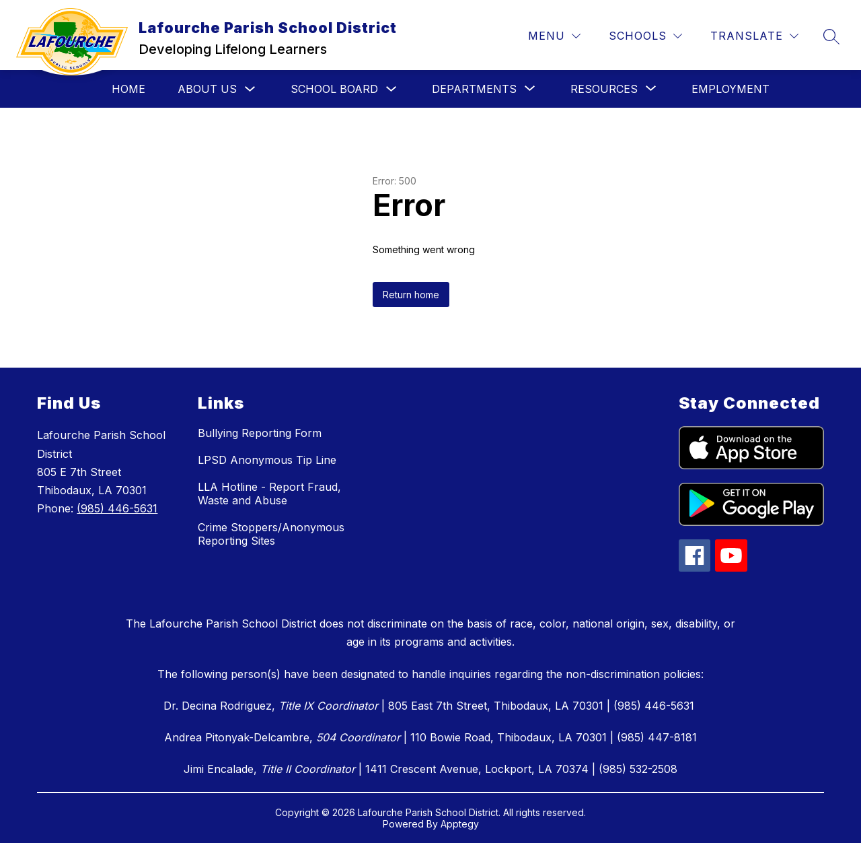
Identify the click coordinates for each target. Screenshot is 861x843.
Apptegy (460, 824)
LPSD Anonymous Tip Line (267, 460)
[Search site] (831, 36)
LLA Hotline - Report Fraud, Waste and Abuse (269, 493)
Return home (411, 294)
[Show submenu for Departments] (474, 89)
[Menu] (554, 36)
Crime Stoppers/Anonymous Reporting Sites (271, 533)
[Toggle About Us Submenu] (250, 89)
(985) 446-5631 (117, 508)
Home (128, 89)
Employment (730, 89)
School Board (334, 89)
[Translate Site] (754, 36)
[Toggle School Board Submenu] (391, 89)
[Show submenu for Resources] (604, 89)
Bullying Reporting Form (260, 433)
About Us (207, 89)
